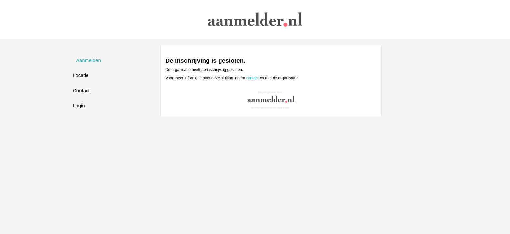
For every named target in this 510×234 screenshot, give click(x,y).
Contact (81, 90)
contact (252, 78)
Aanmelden (88, 60)
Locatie (80, 75)
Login (79, 105)
